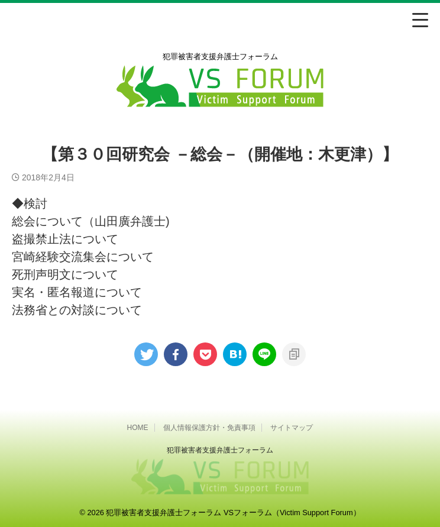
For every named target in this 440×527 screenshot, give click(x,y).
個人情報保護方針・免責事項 (209, 427)
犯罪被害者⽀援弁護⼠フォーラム (220, 450)
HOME (137, 427)
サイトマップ (291, 427)
